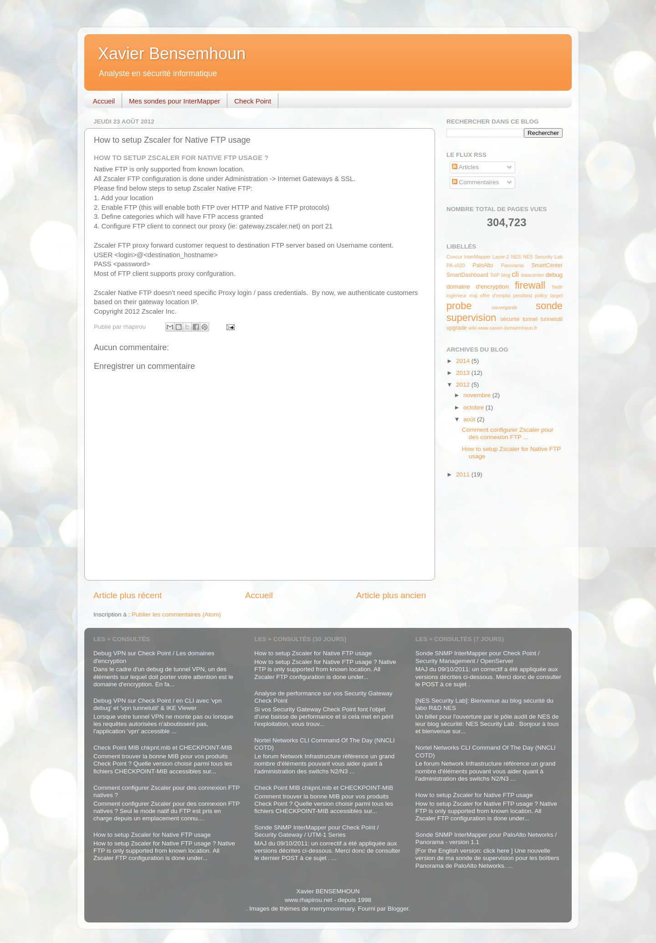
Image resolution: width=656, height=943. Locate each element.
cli (515, 274)
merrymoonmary (332, 908)
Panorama (512, 265)
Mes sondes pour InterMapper (174, 101)
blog (505, 275)
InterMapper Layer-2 (486, 256)
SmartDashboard (467, 275)
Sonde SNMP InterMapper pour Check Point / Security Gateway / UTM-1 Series (316, 831)
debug (554, 274)
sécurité (510, 319)
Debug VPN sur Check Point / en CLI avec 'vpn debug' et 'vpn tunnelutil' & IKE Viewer (157, 704)
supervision (471, 317)
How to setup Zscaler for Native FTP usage (152, 834)
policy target (549, 295)
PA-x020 (455, 265)
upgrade (456, 328)
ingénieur (456, 295)
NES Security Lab (543, 256)
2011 (464, 474)
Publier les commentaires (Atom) (176, 614)
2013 (464, 372)
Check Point (252, 101)
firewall (530, 285)
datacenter (532, 275)
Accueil (104, 101)
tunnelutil (551, 319)
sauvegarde (504, 307)
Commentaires (475, 182)
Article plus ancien (391, 595)
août (470, 419)
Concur (454, 256)
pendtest (522, 295)
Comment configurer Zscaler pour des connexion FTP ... (508, 433)
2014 (464, 361)
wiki (472, 328)
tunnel (530, 319)
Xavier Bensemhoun (172, 53)
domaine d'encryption (477, 286)
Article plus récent (127, 595)
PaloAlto (482, 265)
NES (516, 256)
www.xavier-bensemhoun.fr (507, 328)
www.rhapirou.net (308, 899)
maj (473, 295)
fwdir (557, 287)
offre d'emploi (495, 295)
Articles (465, 167)
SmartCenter (547, 265)
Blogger (398, 908)
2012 (464, 384)
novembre (477, 395)
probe (459, 305)
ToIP (495, 275)
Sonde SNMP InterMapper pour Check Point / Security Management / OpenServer (477, 657)
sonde (549, 305)
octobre (474, 407)
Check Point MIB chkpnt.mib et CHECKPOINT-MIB (162, 747)
